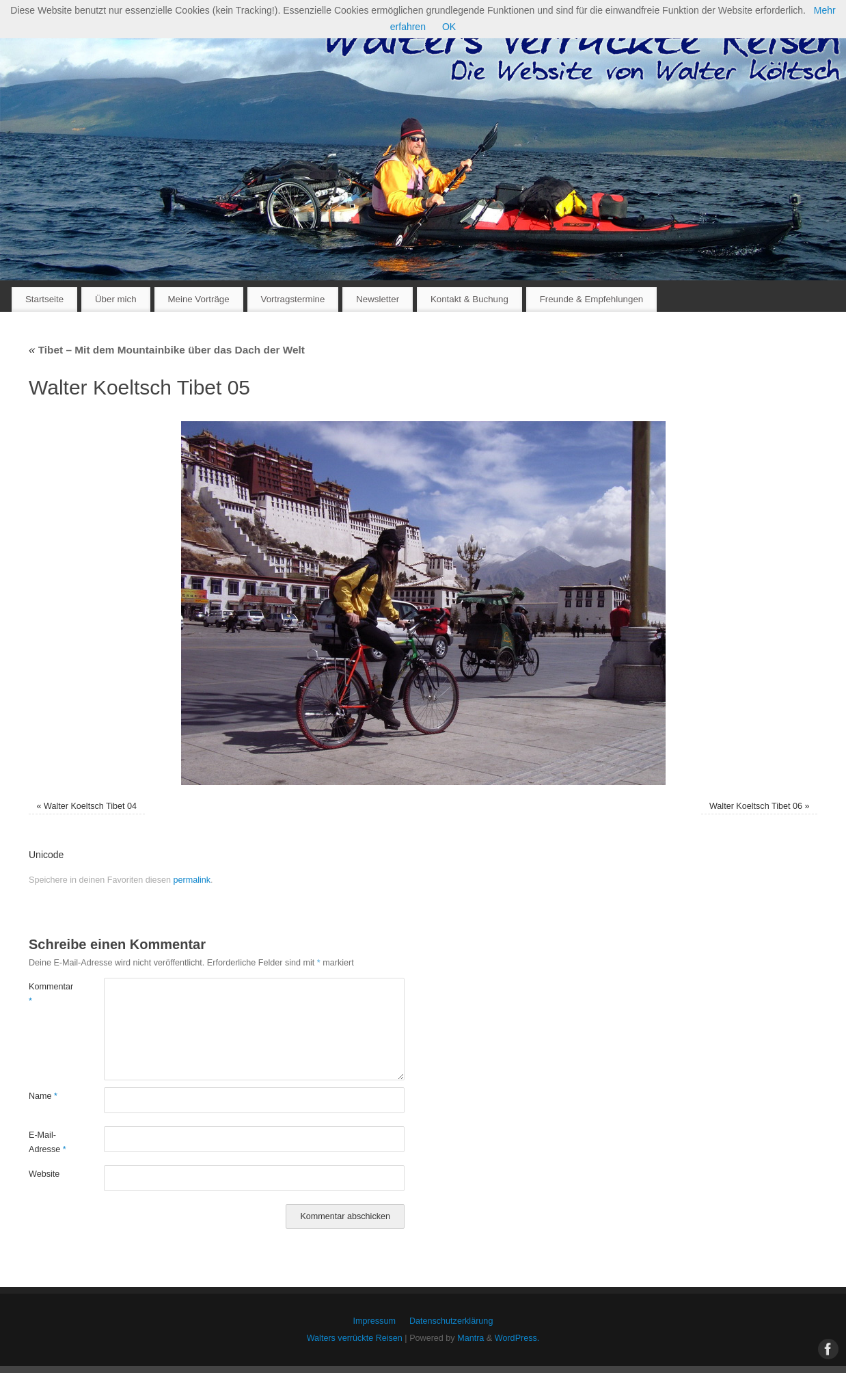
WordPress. (517, 1338)
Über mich (116, 299)
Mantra (470, 1338)
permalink (191, 880)
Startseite (44, 299)
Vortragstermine (293, 299)
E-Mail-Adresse (47, 1142)
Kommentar (47, 994)
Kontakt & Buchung (469, 299)
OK (449, 26)
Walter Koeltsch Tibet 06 (755, 806)
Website (44, 1174)
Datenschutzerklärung (451, 1321)
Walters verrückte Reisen (354, 1338)
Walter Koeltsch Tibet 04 (90, 806)
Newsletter (377, 299)
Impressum (374, 1321)
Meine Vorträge (198, 299)
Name (43, 1096)
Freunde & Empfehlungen (592, 299)
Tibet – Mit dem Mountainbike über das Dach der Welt (167, 350)
